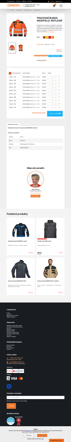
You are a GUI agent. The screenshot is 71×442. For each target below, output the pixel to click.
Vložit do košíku (54, 113)
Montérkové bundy (37, 10)
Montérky (9, 346)
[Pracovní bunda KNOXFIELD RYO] (21, 268)
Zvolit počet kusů (55, 56)
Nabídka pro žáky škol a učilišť (14, 325)
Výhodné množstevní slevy (41, 55)
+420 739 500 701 (35, 193)
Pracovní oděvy (19, 10)
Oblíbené (24, 1)
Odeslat (11, 406)
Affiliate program (11, 317)
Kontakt (30, 1)
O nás (8, 313)
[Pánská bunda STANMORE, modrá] (21, 228)
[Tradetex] (13, 5)
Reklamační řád (11, 331)
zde (43, 439)
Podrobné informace (13, 124)
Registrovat (59, 1)
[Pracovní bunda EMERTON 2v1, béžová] (50, 268)
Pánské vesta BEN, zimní (44, 241)
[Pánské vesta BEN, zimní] (50, 228)
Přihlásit (52, 1)
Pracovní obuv (10, 348)
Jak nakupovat (11, 1)
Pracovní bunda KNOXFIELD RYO (17, 281)
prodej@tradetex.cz (15, 362)
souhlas (28, 430)
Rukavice (9, 349)
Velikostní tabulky (11, 336)
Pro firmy (18, 1)
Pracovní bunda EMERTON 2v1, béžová (48, 281)
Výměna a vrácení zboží (13, 332)
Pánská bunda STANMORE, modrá (17, 241)
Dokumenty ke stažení (12, 315)
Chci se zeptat (35, 196)
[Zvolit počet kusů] (52, 77)
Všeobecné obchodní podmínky (15, 327)
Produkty (12, 10)
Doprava (9, 328)
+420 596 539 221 (15, 358)
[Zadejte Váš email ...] (35, 397)
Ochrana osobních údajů (13, 334)
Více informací (50, 31)
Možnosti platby (11, 329)
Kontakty (9, 314)
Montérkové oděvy (27, 10)
